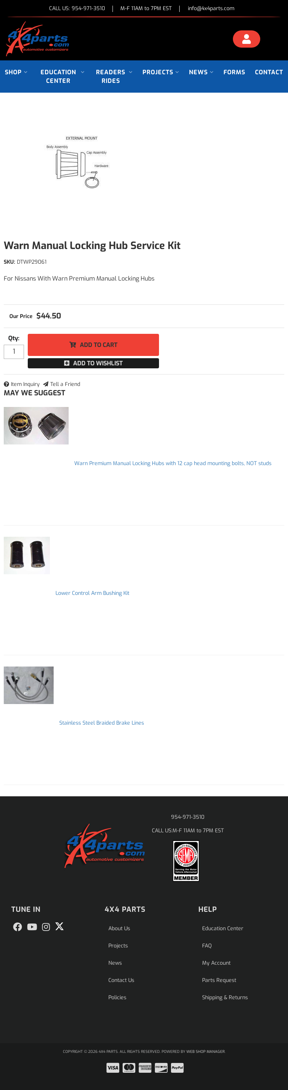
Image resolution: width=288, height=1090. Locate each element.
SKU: (9, 262)
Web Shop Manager (205, 1051)
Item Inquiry (25, 384)
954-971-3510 (187, 817)
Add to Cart (98, 345)
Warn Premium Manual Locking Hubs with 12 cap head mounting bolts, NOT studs (173, 463)
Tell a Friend (65, 384)
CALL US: (77, 9)
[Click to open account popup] (246, 40)
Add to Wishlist (98, 363)
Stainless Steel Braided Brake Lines (101, 723)
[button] (16, 72)
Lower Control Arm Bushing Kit (92, 593)
